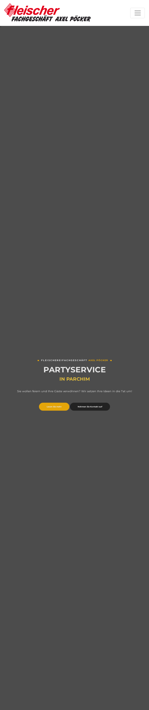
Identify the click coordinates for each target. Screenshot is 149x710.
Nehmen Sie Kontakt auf (90, 407)
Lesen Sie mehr (54, 407)
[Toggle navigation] (137, 13)
